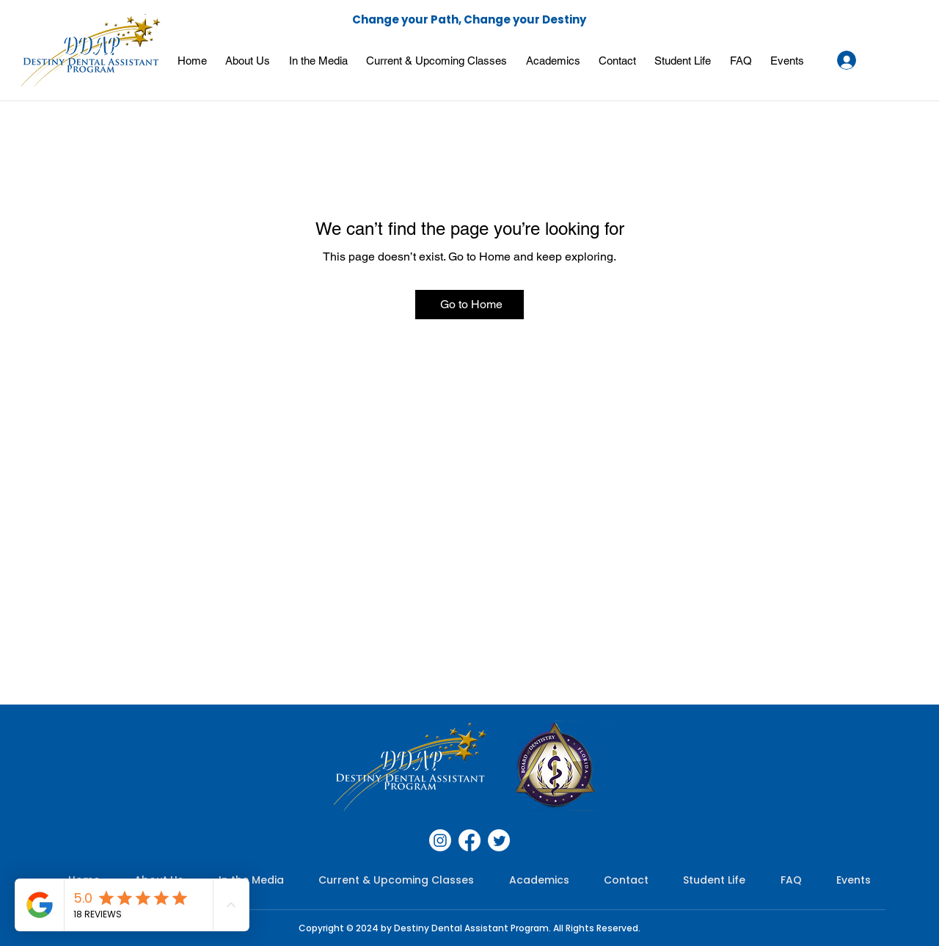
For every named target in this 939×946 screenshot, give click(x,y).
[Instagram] (440, 840)
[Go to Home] (469, 304)
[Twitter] (499, 840)
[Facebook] (469, 840)
